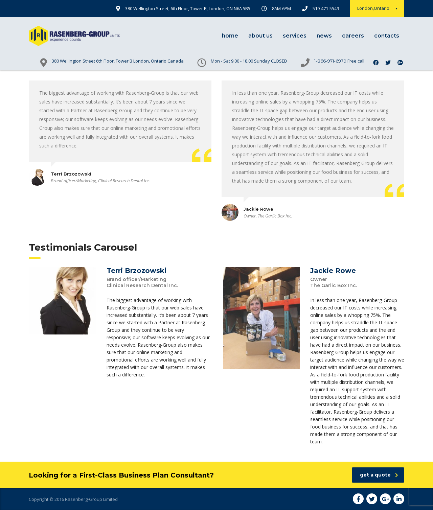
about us (260, 35)
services (294, 35)
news (324, 35)
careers (353, 35)
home (230, 35)
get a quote (379, 475)
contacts (386, 35)
